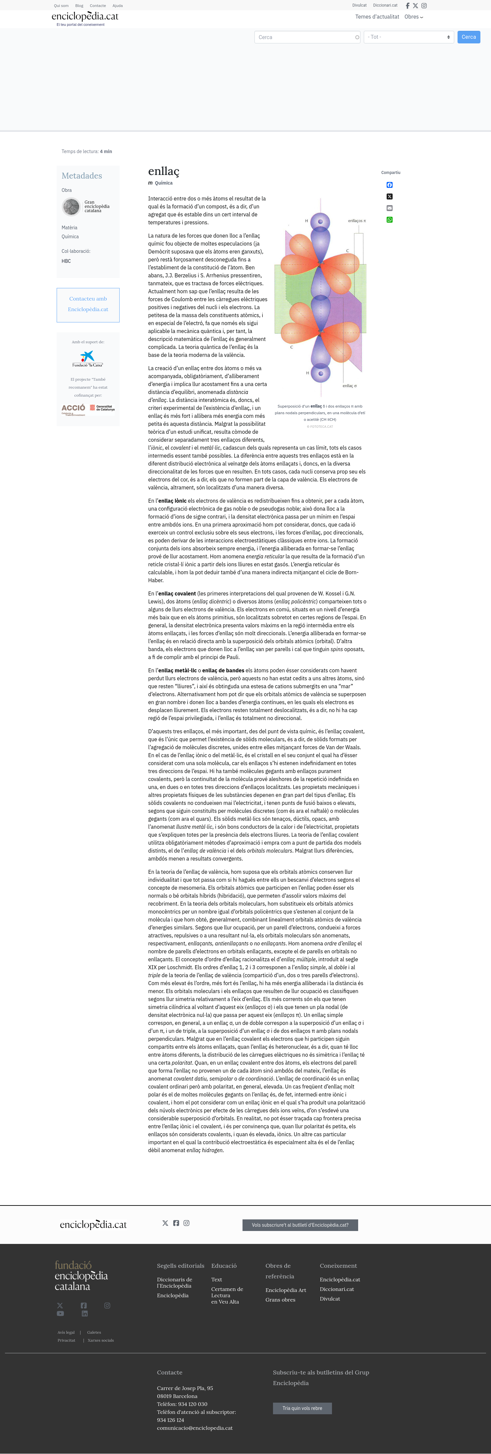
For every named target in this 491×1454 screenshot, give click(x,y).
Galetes (94, 1332)
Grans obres (281, 1299)
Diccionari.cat (385, 5)
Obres (412, 16)
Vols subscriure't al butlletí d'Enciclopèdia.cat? (300, 1225)
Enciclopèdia (173, 1295)
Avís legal (66, 1332)
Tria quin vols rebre (302, 1408)
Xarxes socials (101, 1340)
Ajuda (118, 5)
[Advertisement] (124, 78)
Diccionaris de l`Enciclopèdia (174, 1282)
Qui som (61, 5)
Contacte (98, 5)
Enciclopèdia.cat (340, 1279)
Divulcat (360, 5)
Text (216, 1279)
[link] (88, 303)
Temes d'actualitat (377, 17)
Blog (79, 5)
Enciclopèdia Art (286, 1290)
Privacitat (66, 1340)
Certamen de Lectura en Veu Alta (227, 1295)
